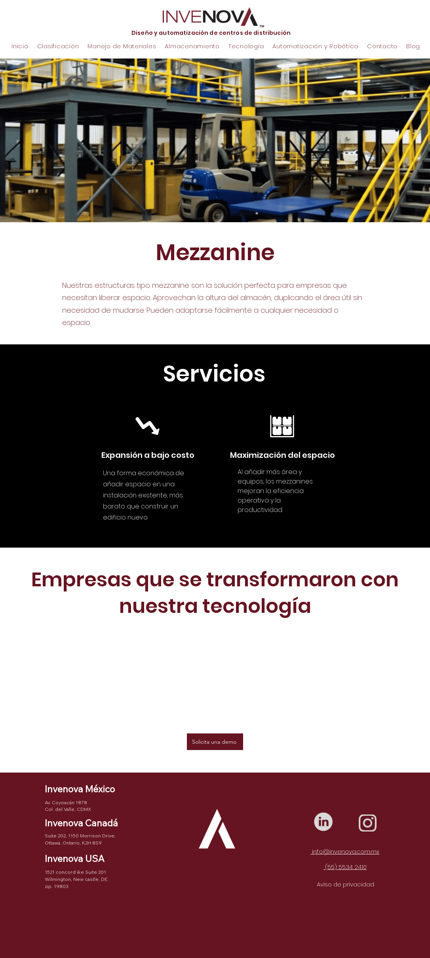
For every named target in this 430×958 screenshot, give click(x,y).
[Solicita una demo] (215, 741)
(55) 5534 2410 (345, 867)
